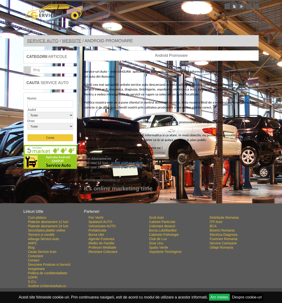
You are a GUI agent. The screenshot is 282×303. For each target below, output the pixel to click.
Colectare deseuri (162, 226)
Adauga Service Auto (43, 239)
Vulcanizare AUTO (102, 226)
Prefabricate (97, 230)
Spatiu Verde (158, 247)
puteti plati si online (126, 163)
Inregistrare (248, 15)
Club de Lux (158, 239)
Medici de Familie (102, 243)
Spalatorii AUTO (100, 222)
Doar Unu (156, 243)
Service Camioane (223, 243)
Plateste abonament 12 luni (48, 222)
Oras (31, 121)
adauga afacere (195, 15)
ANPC (32, 243)
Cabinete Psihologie (164, 235)
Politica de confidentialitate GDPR (47, 275)
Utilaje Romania (221, 247)
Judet (31, 110)
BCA (213, 226)
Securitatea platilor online (46, 230)
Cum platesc (37, 217)
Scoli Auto (156, 217)
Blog (85, 28)
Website (71, 40)
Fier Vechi (96, 217)
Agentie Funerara (101, 239)
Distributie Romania (224, 217)
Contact (104, 28)
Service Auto (42, 40)
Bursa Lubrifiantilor (163, 230)
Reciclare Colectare (103, 252)
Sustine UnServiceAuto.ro (47, 286)
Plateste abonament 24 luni (48, 226)
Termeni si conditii (41, 235)
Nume (32, 98)
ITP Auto (216, 222)
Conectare (223, 15)
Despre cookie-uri (247, 297)
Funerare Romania (224, 239)
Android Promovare (171, 55)
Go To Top (141, 201)
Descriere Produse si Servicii (49, 264)
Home (28, 28)
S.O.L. (33, 282)
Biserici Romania (222, 230)
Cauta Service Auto (57, 28)
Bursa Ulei (96, 235)
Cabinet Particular (162, 222)
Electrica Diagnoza (224, 235)
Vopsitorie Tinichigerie (165, 252)
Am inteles (219, 297)
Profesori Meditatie (102, 247)
